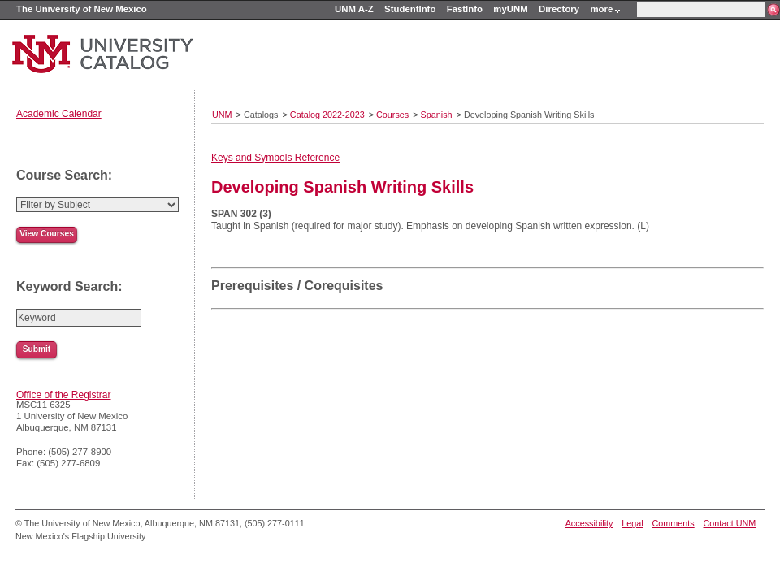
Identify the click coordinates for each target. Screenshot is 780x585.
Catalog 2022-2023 (327, 114)
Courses (392, 114)
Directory (559, 9)
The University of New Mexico (81, 9)
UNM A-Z (354, 9)
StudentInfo (410, 9)
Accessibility (589, 523)
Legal (632, 523)
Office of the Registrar (63, 395)
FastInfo (465, 9)
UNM (222, 114)
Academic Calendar (59, 113)
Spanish (437, 114)
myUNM (510, 9)
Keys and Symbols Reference (275, 157)
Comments (673, 523)
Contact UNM (730, 523)
